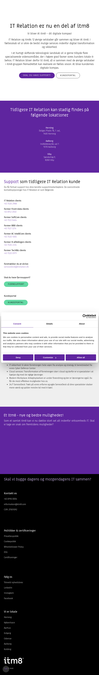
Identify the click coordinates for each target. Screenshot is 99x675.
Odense (7, 638)
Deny (18, 357)
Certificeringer (10, 557)
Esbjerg (7, 633)
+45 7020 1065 (10, 236)
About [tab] (82, 324)
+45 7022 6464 (10, 220)
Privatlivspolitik (11, 536)
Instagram (9, 593)
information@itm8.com (15, 504)
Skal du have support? (37, 75)
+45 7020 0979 (10, 253)
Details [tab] (49, 324)
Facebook (8, 598)
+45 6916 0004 (10, 499)
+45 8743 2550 (10, 212)
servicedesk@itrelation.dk (16, 267)
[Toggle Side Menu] (95, 4)
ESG (5, 552)
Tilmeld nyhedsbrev (13, 582)
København (9, 622)
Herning (7, 617)
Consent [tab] (17, 324)
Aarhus (7, 628)
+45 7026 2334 (10, 245)
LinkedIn (8, 587)
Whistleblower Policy (14, 547)
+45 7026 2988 (10, 203)
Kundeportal (68, 75)
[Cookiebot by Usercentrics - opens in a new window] (84, 316)
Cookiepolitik (10, 541)
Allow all (81, 357)
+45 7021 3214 (10, 228)
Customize (49, 357)
